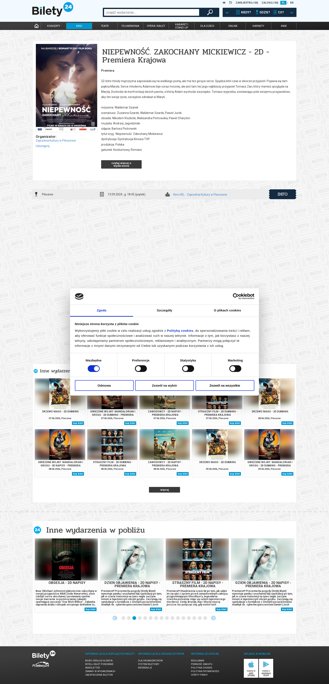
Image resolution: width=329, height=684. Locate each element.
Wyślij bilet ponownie (99, 664)
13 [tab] (189, 618)
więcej (164, 489)
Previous (114, 618)
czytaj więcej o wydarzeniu (121, 164)
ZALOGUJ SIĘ (270, 2)
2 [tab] (129, 618)
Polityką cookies (180, 330)
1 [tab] (123, 618)
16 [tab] (205, 618)
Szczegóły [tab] (164, 310)
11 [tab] (178, 618)
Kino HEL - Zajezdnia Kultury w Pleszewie (200, 194)
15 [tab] (200, 618)
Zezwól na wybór (164, 385)
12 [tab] (183, 618)
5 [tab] (145, 618)
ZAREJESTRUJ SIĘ (247, 2)
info (283, 194)
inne (284, 25)
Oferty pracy (199, 675)
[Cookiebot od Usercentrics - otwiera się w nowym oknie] (236, 296)
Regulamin (197, 660)
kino (79, 25)
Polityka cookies (201, 667)
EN (292, 2)
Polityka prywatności (205, 671)
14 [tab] (194, 618)
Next (213, 618)
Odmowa (104, 385)
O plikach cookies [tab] (227, 310)
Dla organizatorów (150, 660)
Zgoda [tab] (101, 310)
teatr (105, 25)
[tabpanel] (66, 575)
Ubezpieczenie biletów (99, 675)
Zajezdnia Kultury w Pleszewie (56, 140)
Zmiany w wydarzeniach (100, 671)
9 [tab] (167, 618)
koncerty (53, 25)
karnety (258, 25)
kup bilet (78, 423)
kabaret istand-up (181, 26)
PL (283, 2)
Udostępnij (43, 146)
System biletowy (148, 664)
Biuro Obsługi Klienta (98, 660)
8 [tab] (162, 618)
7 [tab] (156, 618)
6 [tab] (151, 618)
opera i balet (156, 25)
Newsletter (92, 667)
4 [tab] (140, 618)
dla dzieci (207, 25)
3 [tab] (134, 618)
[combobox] (151, 12)
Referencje (145, 667)
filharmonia (130, 25)
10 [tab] (173, 618)
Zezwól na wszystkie (225, 385)
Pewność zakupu (201, 664)
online (233, 25)
